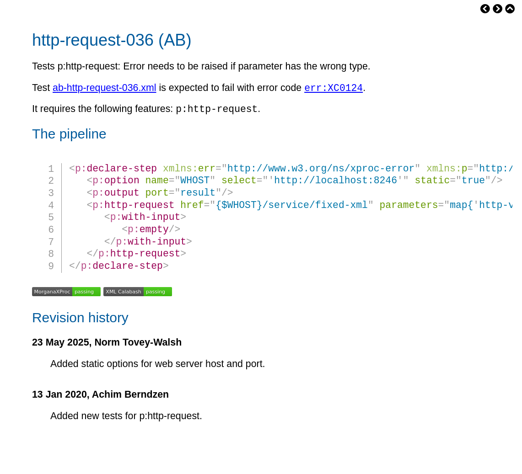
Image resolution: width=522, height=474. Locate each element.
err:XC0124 (333, 89)
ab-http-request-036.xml (104, 89)
